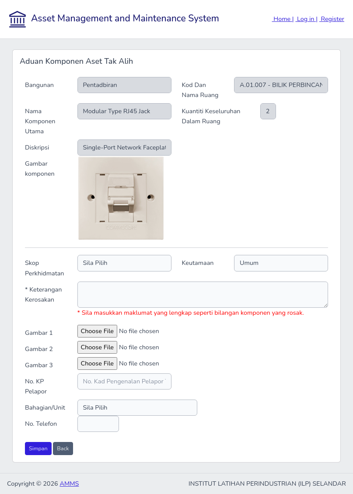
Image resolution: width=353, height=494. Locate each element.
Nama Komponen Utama (40, 121)
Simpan (38, 448)
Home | (283, 18)
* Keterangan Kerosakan (43, 294)
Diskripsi (37, 147)
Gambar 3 (39, 365)
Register (331, 18)
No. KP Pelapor (36, 386)
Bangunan (39, 84)
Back (63, 448)
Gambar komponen (40, 168)
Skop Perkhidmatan (44, 267)
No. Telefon (41, 423)
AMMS (69, 483)
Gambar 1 (39, 332)
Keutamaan (198, 262)
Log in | (306, 18)
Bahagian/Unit (45, 407)
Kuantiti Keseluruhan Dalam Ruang (211, 116)
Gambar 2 (39, 348)
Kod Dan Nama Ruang (200, 89)
